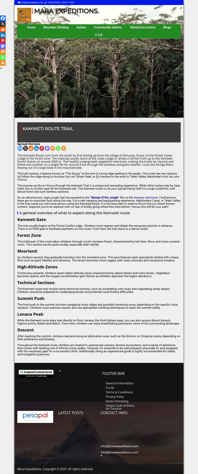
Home (31, 27)
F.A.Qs (110, 388)
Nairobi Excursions (142, 27)
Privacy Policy (115, 397)
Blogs (167, 27)
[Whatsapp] (58, 148)
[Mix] (52, 148)
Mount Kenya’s (147, 203)
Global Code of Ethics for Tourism (120, 407)
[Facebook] (20, 148)
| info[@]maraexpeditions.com (30, 2)
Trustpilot (23, 381)
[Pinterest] (41, 148)
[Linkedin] (36, 148)
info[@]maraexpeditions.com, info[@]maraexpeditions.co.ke (119, 451)
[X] (25, 148)
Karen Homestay (117, 401)
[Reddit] (30, 148)
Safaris (81, 27)
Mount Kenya (46, 185)
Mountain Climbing (56, 27)
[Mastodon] (47, 148)
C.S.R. (99, 35)
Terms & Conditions (119, 392)
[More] (63, 148)
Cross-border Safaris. (108, 27)
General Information (119, 383)
